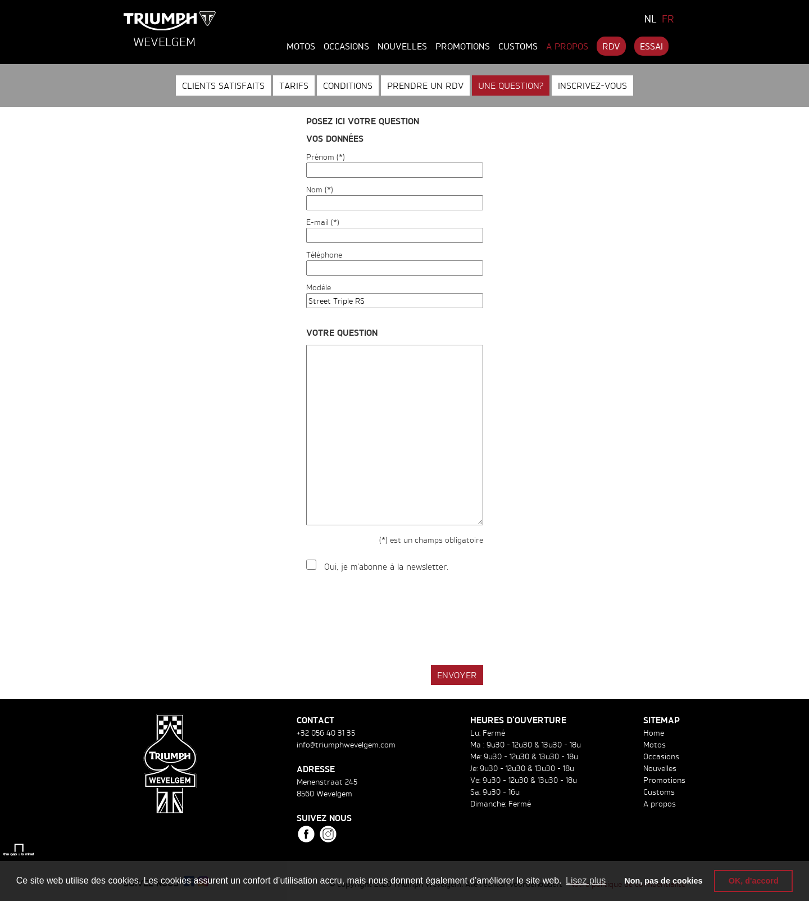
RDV (611, 46)
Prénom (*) (325, 156)
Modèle (318, 287)
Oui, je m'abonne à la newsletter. (386, 566)
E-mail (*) (322, 222)
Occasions (346, 46)
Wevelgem (164, 41)
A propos (567, 46)
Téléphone (324, 254)
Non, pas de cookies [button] (663, 880)
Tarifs (293, 85)
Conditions (347, 85)
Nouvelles (402, 46)
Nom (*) (319, 189)
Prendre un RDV (425, 85)
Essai (651, 46)
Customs (518, 46)
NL (650, 18)
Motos (301, 46)
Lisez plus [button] (586, 880)
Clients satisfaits (223, 85)
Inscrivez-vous (592, 85)
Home (653, 732)
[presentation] (391, 619)
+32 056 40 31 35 (326, 732)
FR (668, 18)
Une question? (510, 85)
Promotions (462, 46)
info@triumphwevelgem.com (346, 744)
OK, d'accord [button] (754, 880)
